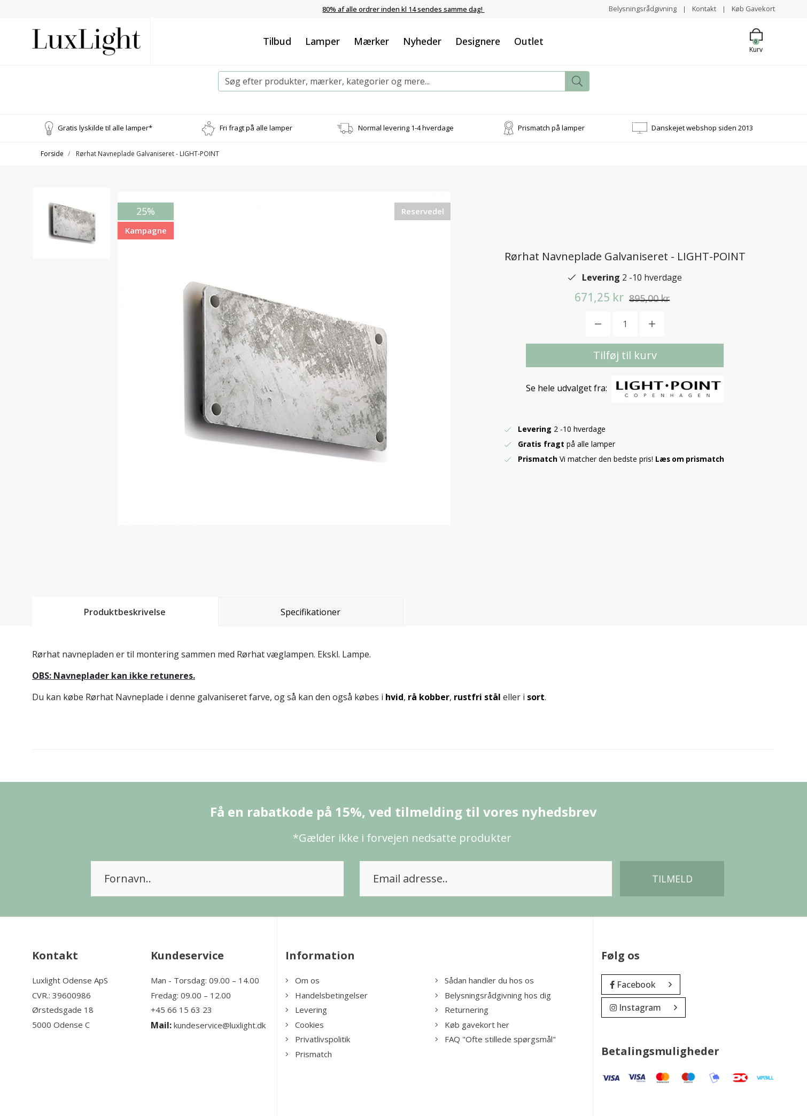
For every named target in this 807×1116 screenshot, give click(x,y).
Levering (306, 1009)
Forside (52, 153)
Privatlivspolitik (317, 1039)
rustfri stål (477, 697)
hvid (394, 697)
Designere (477, 41)
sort (536, 697)
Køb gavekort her (472, 1024)
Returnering (461, 1009)
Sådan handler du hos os (484, 980)
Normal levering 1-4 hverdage (406, 128)
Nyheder (422, 41)
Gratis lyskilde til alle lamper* (105, 128)
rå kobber (428, 697)
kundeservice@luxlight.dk (220, 1025)
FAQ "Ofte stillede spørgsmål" (495, 1039)
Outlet (529, 41)
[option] (71, 230)
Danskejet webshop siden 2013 (702, 128)
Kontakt (698, 8)
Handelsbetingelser (326, 995)
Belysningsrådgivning (633, 8)
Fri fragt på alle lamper (256, 128)
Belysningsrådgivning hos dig (493, 995)
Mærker (371, 41)
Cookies (304, 1024)
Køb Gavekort (751, 8)
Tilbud (277, 41)
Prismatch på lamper (551, 128)
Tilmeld (672, 878)
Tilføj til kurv (625, 355)
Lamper (322, 41)
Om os (302, 980)
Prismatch (308, 1054)
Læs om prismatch (691, 459)
